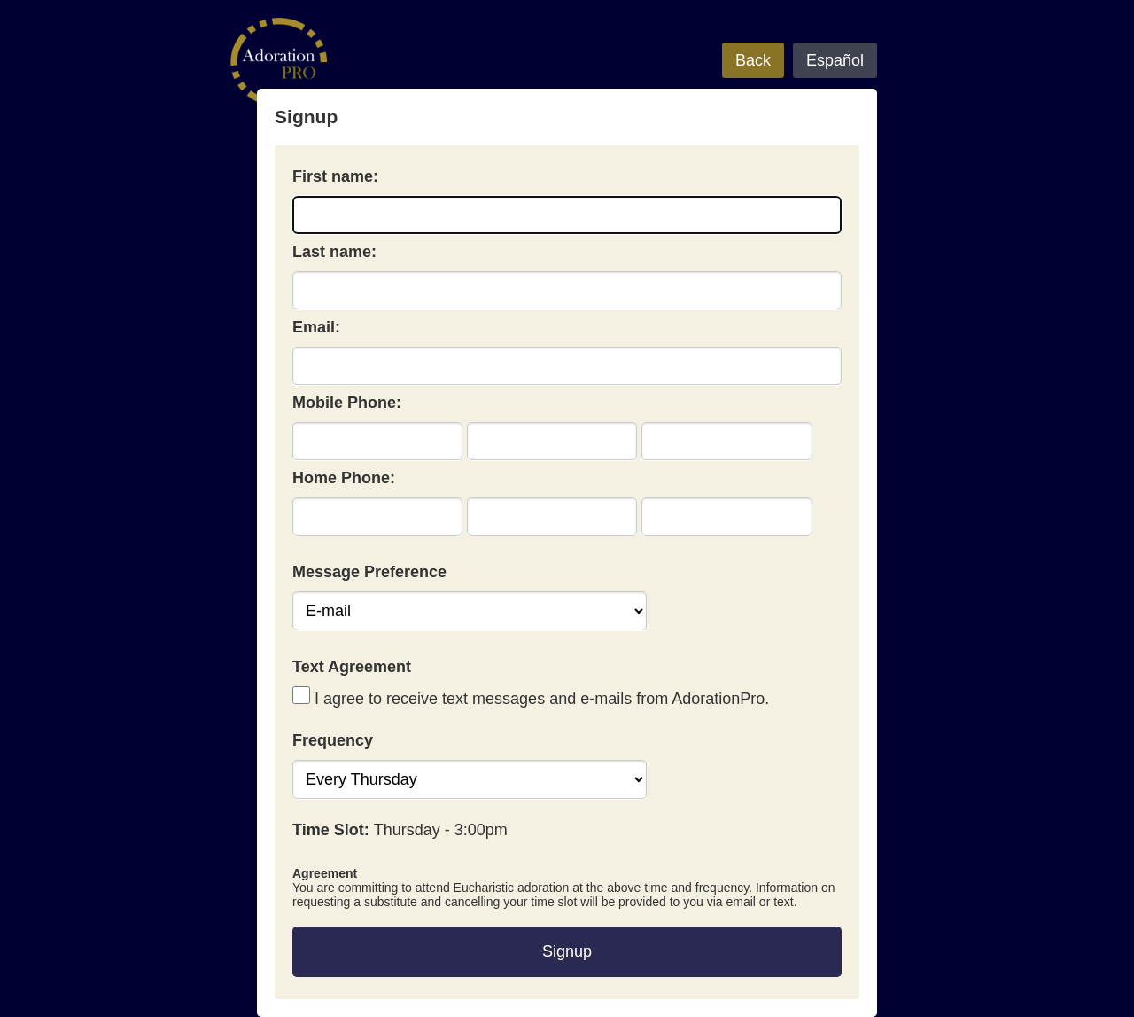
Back (753, 60)
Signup (567, 951)
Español (835, 60)
